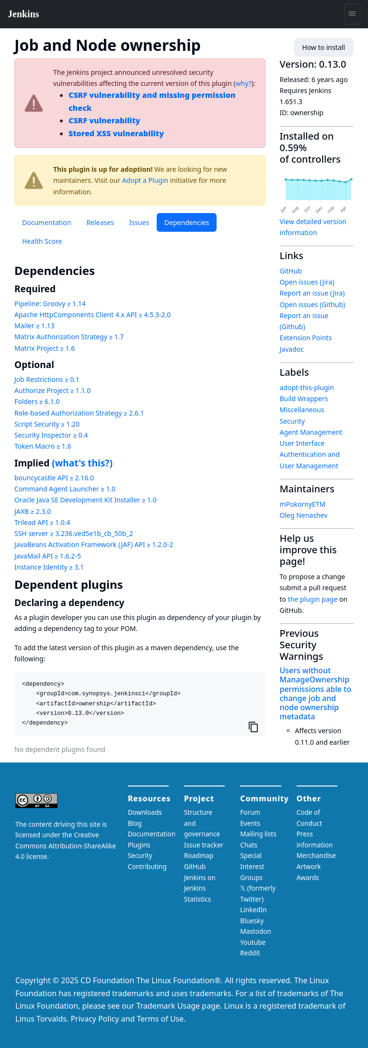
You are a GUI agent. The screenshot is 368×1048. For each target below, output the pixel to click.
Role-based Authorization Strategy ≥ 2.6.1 (79, 412)
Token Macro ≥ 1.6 (42, 446)
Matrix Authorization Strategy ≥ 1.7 (69, 336)
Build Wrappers (304, 398)
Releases (100, 222)
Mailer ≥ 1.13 (34, 325)
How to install (323, 47)
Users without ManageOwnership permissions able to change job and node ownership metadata (316, 693)
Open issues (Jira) (307, 281)
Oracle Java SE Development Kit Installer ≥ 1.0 (85, 499)
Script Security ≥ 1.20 (47, 424)
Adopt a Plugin (145, 180)
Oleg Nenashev (304, 515)
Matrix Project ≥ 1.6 (44, 348)
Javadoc (292, 349)
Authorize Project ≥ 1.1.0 (52, 390)
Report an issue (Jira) (312, 293)
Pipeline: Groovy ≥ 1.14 (50, 303)
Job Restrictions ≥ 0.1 (47, 379)
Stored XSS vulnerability (116, 133)
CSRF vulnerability (104, 120)
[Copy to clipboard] (253, 726)
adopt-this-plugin (307, 387)
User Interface (302, 443)
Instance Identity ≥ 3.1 (49, 567)
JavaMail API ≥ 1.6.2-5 (47, 555)
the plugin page (313, 599)
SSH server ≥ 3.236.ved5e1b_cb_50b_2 (73, 533)
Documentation (46, 222)
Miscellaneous (302, 409)
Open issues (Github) (312, 304)
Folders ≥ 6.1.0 (36, 401)
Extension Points (306, 337)
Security (292, 421)
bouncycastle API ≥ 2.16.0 (54, 477)
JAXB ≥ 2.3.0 (32, 511)
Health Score (42, 241)
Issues (139, 222)
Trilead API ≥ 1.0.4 (42, 522)
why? (244, 83)
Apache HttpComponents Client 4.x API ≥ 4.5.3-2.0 (92, 314)
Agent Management (311, 432)
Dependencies (186, 222)
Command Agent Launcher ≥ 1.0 (64, 488)
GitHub (291, 270)
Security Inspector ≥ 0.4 (51, 435)
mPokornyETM (303, 504)
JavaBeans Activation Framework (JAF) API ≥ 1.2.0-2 (93, 544)
